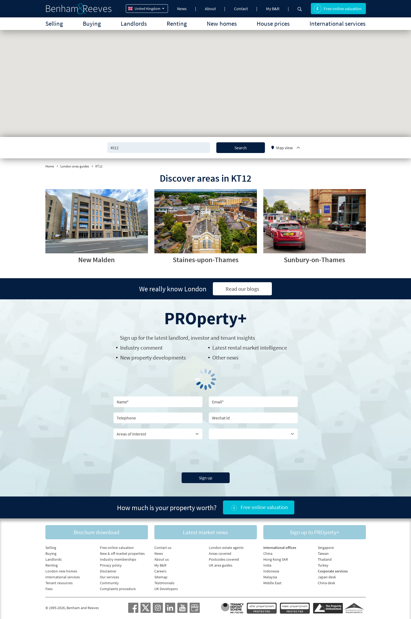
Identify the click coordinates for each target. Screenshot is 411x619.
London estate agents (226, 547)
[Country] (253, 434)
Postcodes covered (224, 559)
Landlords (134, 23)
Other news (225, 357)
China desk (326, 582)
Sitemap (160, 577)
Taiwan (323, 553)
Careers (160, 571)
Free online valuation (338, 9)
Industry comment (141, 347)
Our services (109, 577)
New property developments (153, 357)
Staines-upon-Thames (205, 259)
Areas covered (220, 553)
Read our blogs (242, 288)
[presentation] (205, 455)
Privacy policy (111, 565)
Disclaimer (108, 571)
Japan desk (327, 577)
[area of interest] (157, 434)
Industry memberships (118, 559)
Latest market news (205, 532)
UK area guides (220, 565)
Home (49, 166)
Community (109, 582)
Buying (92, 23)
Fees (49, 588)
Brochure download (96, 532)
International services (338, 23)
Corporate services (333, 571)
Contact (241, 8)
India (267, 565)
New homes (222, 23)
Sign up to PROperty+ (314, 532)
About (210, 8)
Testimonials (164, 582)
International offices (279, 547)
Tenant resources (59, 582)
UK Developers (166, 588)
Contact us (162, 547)
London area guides (74, 166)
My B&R (272, 8)
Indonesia (271, 571)
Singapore (326, 547)
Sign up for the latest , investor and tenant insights (187, 337)
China (267, 553)
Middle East (272, 582)
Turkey (323, 565)
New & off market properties (122, 553)
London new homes (61, 571)
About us (161, 559)
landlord (178, 337)
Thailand (325, 559)
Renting (177, 23)
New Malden (96, 259)
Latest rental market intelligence (249, 347)
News (182, 8)
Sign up (205, 477)
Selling (54, 23)
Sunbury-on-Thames (314, 259)
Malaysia (270, 577)
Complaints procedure (118, 588)
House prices (273, 23)
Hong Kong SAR (275, 559)
